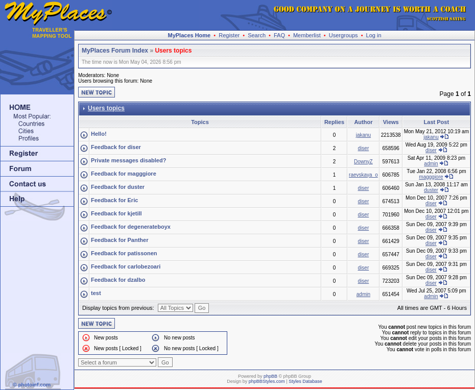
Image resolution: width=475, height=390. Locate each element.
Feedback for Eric (114, 200)
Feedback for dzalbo (118, 280)
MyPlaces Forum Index (115, 50)
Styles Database (305, 381)
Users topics (173, 50)
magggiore (431, 177)
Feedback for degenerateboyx (131, 227)
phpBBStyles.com (267, 381)
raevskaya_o (363, 175)
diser (363, 148)
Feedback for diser (116, 147)
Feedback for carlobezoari (125, 266)
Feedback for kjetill (116, 213)
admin (431, 163)
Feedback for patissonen (124, 253)
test (96, 293)
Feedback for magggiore (123, 173)
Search (257, 35)
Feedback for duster (118, 187)
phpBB (270, 376)
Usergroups (343, 35)
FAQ (279, 35)
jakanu (363, 135)
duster (431, 190)
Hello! (99, 134)
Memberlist (307, 35)
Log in (374, 35)
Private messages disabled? (128, 160)
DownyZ (363, 161)
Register (229, 35)
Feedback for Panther (119, 240)
